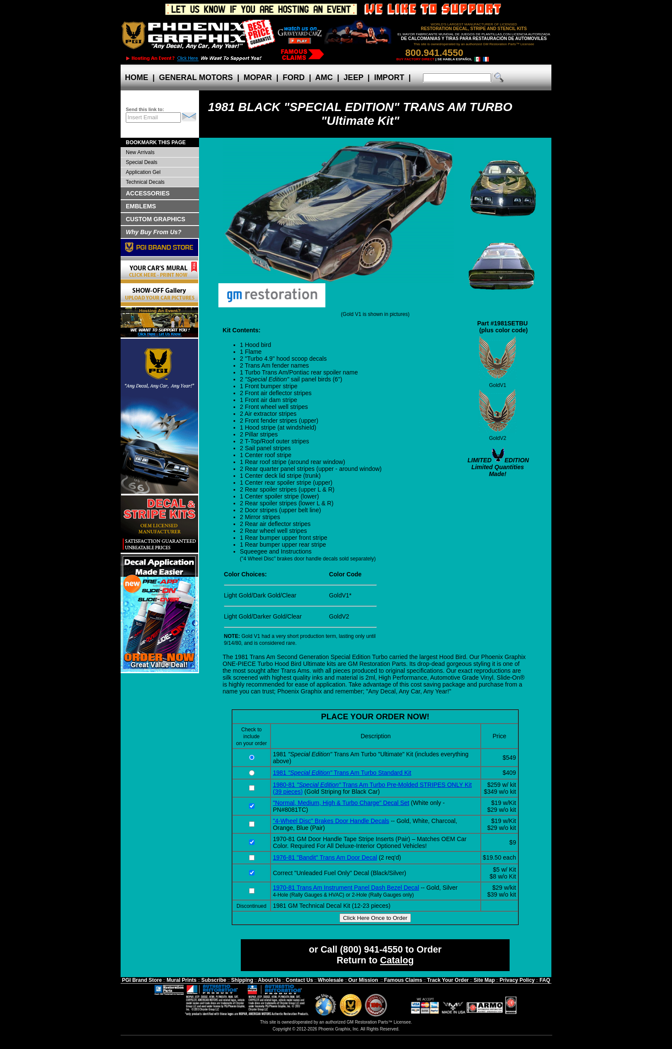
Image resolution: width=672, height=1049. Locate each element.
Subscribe (213, 980)
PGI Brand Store (142, 980)
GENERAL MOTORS (196, 77)
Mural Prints (181, 980)
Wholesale (330, 980)
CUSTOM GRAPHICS (155, 219)
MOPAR (257, 77)
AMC (324, 77)
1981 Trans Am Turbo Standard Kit (342, 772)
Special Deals (141, 162)
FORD (293, 77)
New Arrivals (140, 152)
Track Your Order (448, 980)
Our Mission (363, 980)
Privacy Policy (517, 980)
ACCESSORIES (148, 193)
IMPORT (389, 77)
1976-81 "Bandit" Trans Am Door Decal (325, 857)
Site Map (484, 980)
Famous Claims (403, 980)
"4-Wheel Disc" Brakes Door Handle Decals (331, 820)
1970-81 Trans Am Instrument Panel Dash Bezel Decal (346, 887)
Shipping (242, 980)
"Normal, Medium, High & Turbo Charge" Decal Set (341, 802)
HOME (136, 77)
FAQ (544, 980)
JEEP (353, 77)
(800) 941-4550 (371, 949)
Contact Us (299, 980)
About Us (269, 980)
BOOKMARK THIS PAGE (156, 142)
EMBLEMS (141, 206)
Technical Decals (145, 182)
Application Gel (143, 172)
